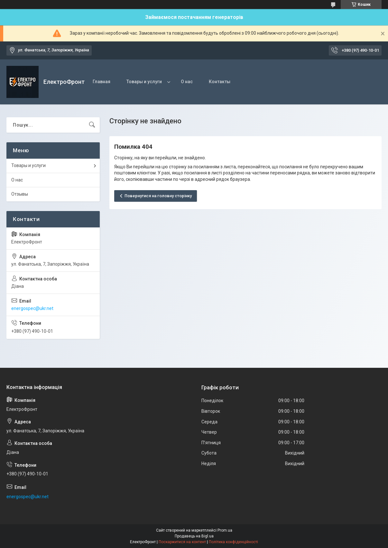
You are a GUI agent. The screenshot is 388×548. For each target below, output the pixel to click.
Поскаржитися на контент (182, 542)
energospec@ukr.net (32, 308)
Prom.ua (224, 530)
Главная (101, 81)
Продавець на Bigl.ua (194, 536)
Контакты (219, 81)
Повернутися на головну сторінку (158, 195)
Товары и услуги (144, 81)
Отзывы (19, 194)
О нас (187, 81)
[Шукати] (92, 125)
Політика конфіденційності (233, 542)
